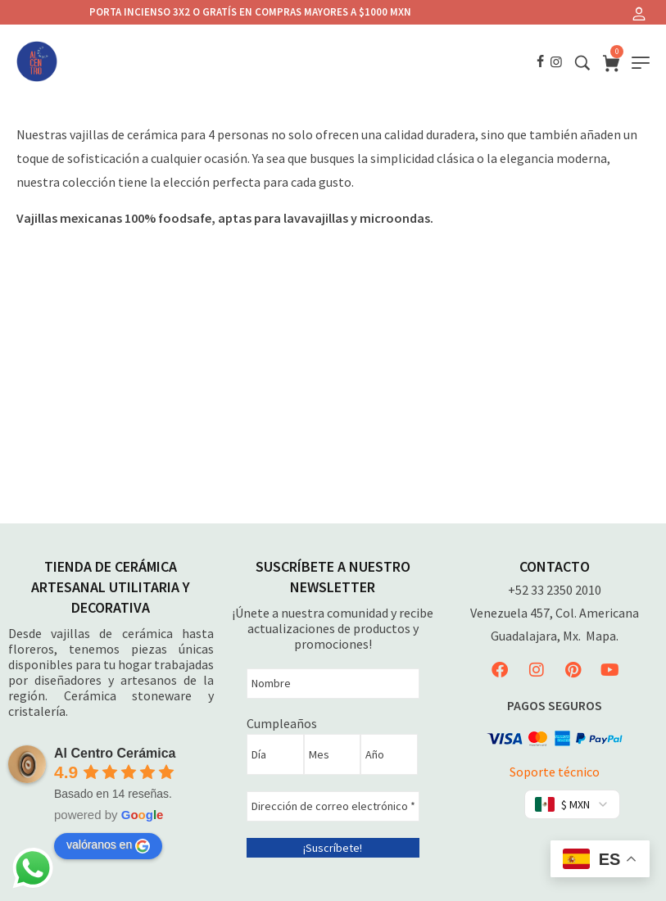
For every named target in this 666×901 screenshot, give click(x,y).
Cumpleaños (282, 723)
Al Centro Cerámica (115, 753)
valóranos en (108, 845)
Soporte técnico (555, 771)
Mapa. (602, 635)
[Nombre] (333, 683)
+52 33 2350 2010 (554, 590)
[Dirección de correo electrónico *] (333, 806)
